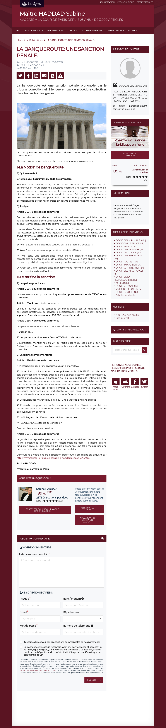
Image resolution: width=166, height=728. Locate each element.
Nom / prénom (73, 598)
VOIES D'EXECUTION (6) (129, 289)
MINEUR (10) (122, 283)
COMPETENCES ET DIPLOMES (122, 30)
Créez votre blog (145, 2)
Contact (72, 30)
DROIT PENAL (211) (126, 246)
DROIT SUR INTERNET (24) (130, 267)
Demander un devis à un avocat (92, 520)
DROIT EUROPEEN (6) (127, 292)
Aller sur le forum (92, 509)
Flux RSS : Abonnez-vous (130, 329)
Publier (95, 680)
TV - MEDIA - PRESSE (92, 30)
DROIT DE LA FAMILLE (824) (131, 240)
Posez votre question (129, 155)
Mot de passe (28, 625)
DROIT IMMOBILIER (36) (129, 264)
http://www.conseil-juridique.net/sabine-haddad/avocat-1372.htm (53, 457)
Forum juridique (125, 2)
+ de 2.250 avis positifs (127, 315)
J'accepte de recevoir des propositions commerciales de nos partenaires (62, 642)
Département (71, 612)
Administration (107, 2)
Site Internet (122, 318)
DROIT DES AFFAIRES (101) (130, 249)
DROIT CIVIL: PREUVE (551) (130, 243)
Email (23, 612)
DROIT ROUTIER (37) (127, 261)
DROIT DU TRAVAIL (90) (128, 252)
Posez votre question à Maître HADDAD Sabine (48, 510)
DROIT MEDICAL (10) (127, 286)
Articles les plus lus (126, 295)
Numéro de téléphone (78, 625)
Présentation (55, 30)
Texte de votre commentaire (34, 554)
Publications (32, 30)
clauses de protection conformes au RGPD (37, 671)
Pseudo (24, 598)
